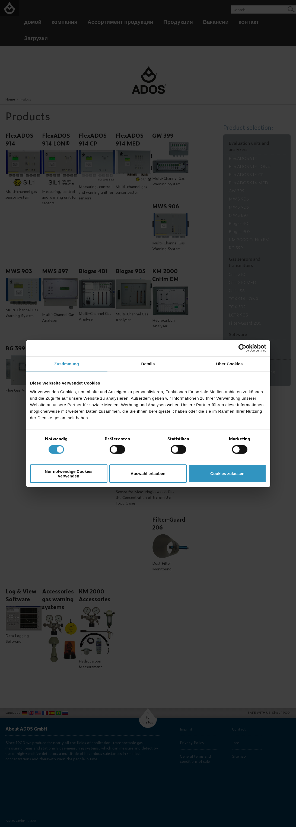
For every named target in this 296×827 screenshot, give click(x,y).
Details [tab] (148, 363)
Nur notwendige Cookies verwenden (69, 473)
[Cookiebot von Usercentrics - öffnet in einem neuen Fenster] (242, 348)
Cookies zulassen (227, 473)
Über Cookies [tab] (229, 363)
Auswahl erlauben (148, 473)
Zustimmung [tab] (66, 363)
